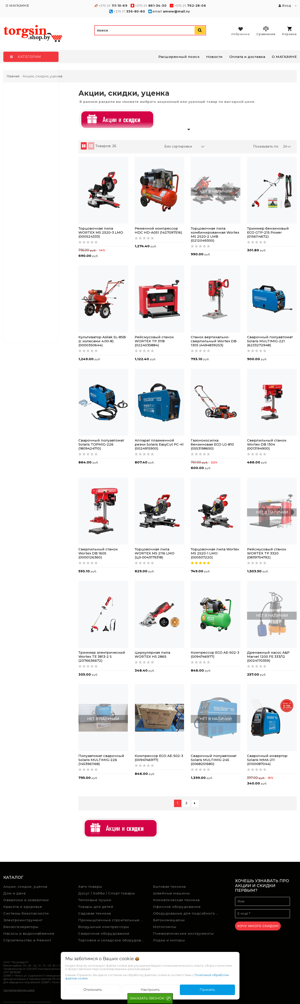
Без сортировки (184, 146)
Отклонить (92, 989)
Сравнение (265, 31)
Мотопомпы (164, 927)
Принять (207, 989)
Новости (214, 57)
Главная (13, 76)
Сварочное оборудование (103, 933)
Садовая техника (94, 913)
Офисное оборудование (177, 907)
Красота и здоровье (22, 907)
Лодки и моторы (169, 940)
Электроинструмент (23, 920)
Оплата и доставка (247, 57)
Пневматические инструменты (183, 933)
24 (287, 146)
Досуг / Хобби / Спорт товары (106, 893)
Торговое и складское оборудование (112, 940)
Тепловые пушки (94, 900)
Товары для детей (95, 907)
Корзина (289, 31)
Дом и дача (14, 893)
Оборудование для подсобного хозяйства (187, 913)
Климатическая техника (176, 900)
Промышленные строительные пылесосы (112, 920)
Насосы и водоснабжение (28, 933)
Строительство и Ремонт (27, 940)
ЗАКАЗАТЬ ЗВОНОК (147, 998)
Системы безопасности (26, 913)
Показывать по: (266, 146)
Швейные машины (171, 893)
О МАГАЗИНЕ (284, 57)
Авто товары (90, 886)
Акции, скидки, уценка (25, 886)
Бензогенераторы (21, 927)
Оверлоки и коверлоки (26, 900)
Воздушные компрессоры (103, 927)
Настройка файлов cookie (19, 990)
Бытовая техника (169, 886)
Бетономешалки (169, 920)
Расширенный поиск (179, 57)
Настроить (150, 989)
